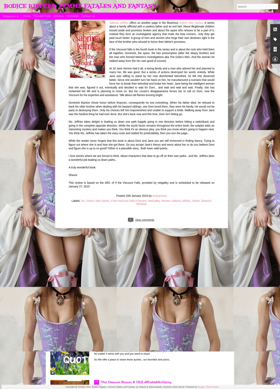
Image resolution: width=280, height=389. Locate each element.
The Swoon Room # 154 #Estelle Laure (134, 294)
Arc (83, 112)
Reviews (58, 15)
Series (196, 112)
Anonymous (159, 106)
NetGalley (154, 112)
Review (165, 112)
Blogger (201, 387)
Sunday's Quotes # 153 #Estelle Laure (134, 338)
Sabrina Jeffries (181, 112)
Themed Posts (42, 15)
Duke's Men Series (98, 112)
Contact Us (88, 15)
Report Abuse (212, 387)
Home (27, 15)
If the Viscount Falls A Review (129, 112)
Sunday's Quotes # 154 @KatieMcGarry (135, 250)
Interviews (72, 15)
